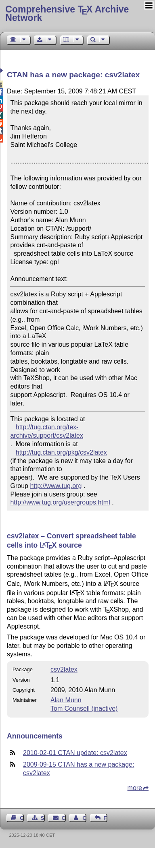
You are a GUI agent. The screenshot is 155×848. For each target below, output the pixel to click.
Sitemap (43, 818)
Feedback (105, 818)
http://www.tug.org (56, 485)
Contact (64, 818)
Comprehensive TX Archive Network (67, 13)
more (135, 787)
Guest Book (22, 818)
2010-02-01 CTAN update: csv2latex (75, 752)
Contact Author (84, 818)
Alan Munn (66, 700)
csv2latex (64, 669)
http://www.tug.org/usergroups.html (60, 502)
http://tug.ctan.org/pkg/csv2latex (61, 452)
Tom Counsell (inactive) (83, 708)
